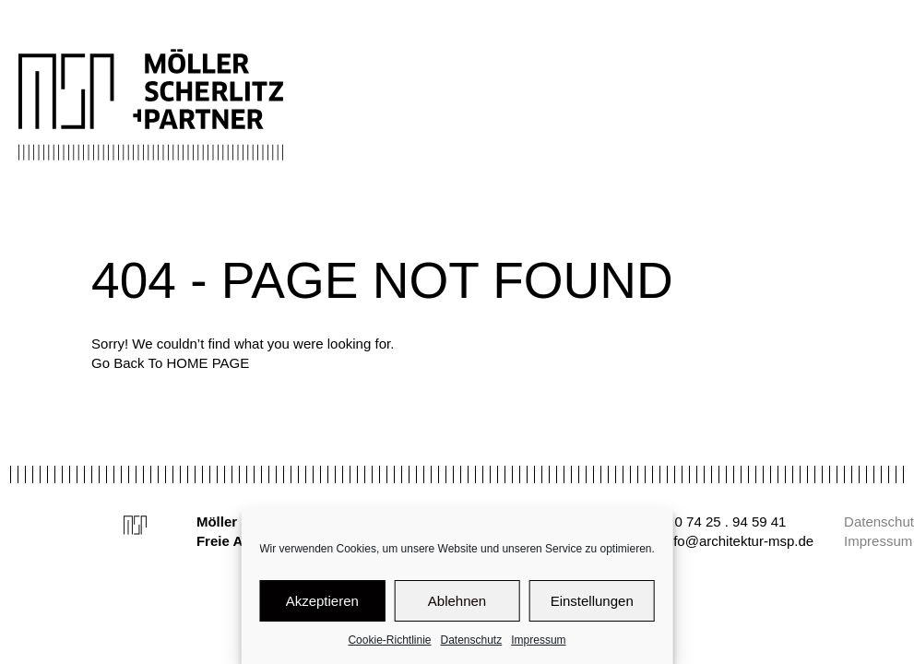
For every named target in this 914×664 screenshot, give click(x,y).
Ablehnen (457, 601)
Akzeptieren (322, 601)
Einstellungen (592, 601)
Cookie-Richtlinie (389, 640)
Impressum (538, 640)
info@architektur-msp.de (737, 541)
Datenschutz (472, 640)
